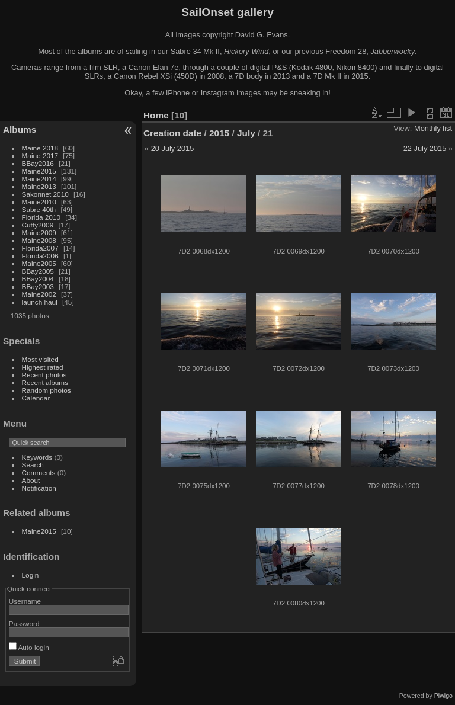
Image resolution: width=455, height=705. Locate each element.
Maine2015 (39, 171)
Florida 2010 (41, 217)
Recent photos (44, 375)
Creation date (172, 133)
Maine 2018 (40, 148)
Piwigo (443, 695)
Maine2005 (39, 263)
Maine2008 (39, 240)
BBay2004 (38, 279)
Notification (39, 488)
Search (33, 465)
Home (156, 115)
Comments (39, 472)
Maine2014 (39, 178)
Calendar (36, 398)
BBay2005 (38, 271)
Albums (19, 129)
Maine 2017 (40, 155)
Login (30, 575)
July (246, 133)
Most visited (40, 359)
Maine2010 (39, 202)
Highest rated (42, 367)
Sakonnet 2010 (45, 194)
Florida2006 (40, 255)
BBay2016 (38, 163)
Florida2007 (40, 248)
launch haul (39, 302)
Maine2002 (39, 294)
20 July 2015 (172, 148)
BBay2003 (38, 286)
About (31, 480)
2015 (219, 133)
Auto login (29, 647)
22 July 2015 (425, 148)
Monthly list (433, 128)
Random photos (46, 390)
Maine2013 (39, 186)
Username (25, 601)
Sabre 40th (39, 209)
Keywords (37, 457)
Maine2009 (39, 232)
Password (24, 623)
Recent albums (45, 382)
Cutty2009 (38, 225)
